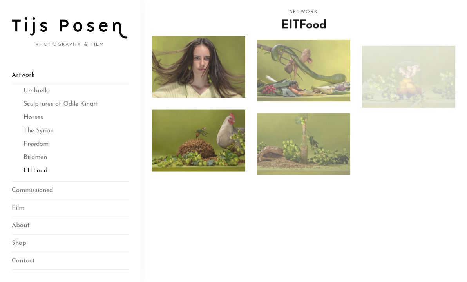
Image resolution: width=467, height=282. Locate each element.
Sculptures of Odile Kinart (61, 104)
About (21, 225)
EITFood (35, 171)
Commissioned (32, 190)
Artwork (23, 75)
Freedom (36, 144)
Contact (23, 261)
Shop (19, 243)
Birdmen (35, 157)
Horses (33, 117)
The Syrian (39, 131)
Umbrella (37, 91)
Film (18, 208)
